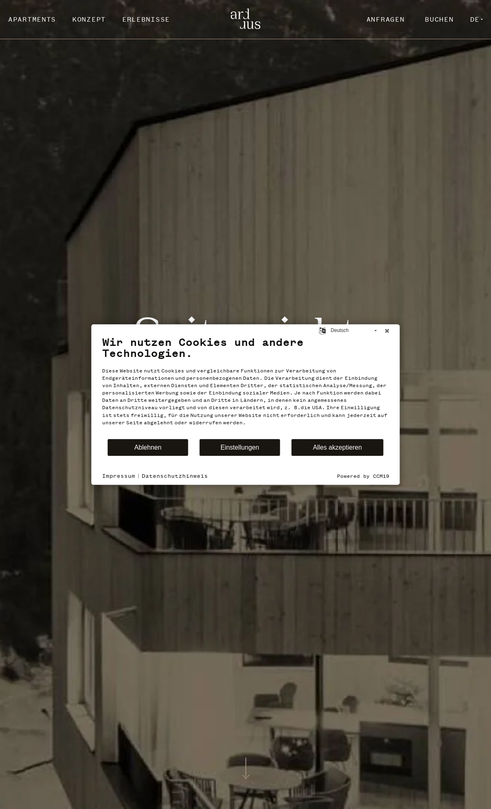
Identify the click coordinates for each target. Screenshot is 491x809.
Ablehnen (148, 447)
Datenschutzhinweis (175, 475)
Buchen (439, 19)
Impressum (118, 475)
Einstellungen (240, 447)
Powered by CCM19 (363, 476)
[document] (245, 387)
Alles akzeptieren (337, 447)
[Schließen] (387, 331)
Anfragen (385, 19)
